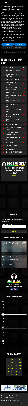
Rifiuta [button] (7, 44)
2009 (2, 349)
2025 (2, 305)
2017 (2, 327)
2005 (16, 360)
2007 (8, 363)
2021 (2, 316)
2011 (2, 344)
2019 (2, 321)
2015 (2, 333)
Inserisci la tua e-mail (6, 224)
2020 (2, 319)
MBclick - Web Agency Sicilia (13, 400)
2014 (2, 335)
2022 (2, 313)
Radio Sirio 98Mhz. (13, 396)
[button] (26, 2)
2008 (12, 363)
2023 (2, 310)
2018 (2, 324)
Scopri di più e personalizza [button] (14, 47)
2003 (8, 360)
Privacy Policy (19, 403)
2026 (2, 302)
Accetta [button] (20, 44)
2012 (2, 341)
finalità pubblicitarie (17, 22)
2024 (2, 307)
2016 (2, 330)
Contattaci (14, 176)
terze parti (3, 15)
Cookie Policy (24, 403)
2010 (2, 346)
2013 (2, 338)
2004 (12, 360)
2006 (20, 360)
